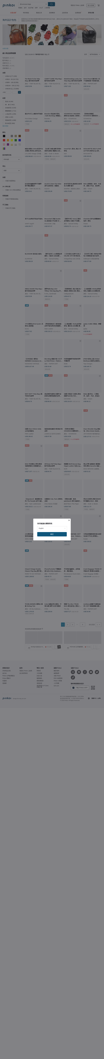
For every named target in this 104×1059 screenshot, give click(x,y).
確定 (52, 534)
